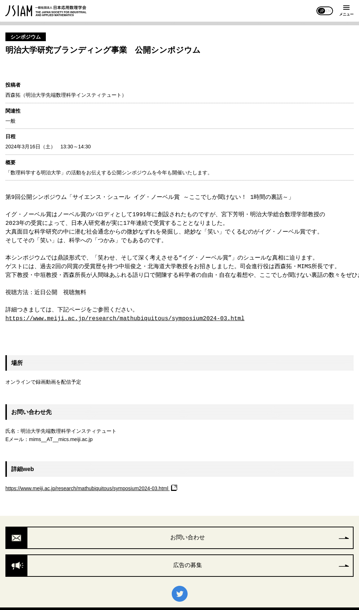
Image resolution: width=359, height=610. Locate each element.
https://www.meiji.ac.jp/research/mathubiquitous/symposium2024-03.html (124, 319)
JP (322, 10)
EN (328, 10)
